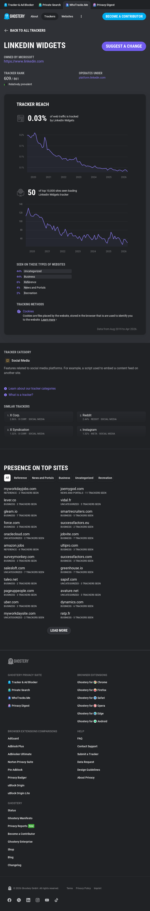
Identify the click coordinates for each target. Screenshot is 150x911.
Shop (11, 849)
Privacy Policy (83, 888)
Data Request (85, 761)
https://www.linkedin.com (24, 61)
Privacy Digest (104, 5)
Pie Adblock (15, 769)
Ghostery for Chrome (92, 682)
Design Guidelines (88, 769)
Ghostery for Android (92, 721)
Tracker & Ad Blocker (19, 5)
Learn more (49, 319)
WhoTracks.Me (76, 5)
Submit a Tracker (87, 754)
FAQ (79, 738)
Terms (70, 888)
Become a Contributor (124, 16)
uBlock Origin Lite (19, 793)
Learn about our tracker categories (30, 388)
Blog (10, 857)
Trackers (49, 16)
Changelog (14, 865)
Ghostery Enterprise (20, 841)
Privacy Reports (21, 826)
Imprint (97, 888)
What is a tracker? (18, 395)
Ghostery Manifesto (20, 818)
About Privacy (86, 777)
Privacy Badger (17, 777)
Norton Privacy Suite (20, 761)
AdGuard (13, 738)
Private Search (49, 5)
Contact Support (87, 746)
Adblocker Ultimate (20, 754)
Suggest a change (124, 46)
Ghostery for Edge (90, 713)
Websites (67, 16)
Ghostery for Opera (91, 705)
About (34, 16)
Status (12, 810)
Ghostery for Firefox (91, 690)
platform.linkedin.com (92, 77)
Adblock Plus (16, 746)
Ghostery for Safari (91, 697)
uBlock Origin (16, 785)
